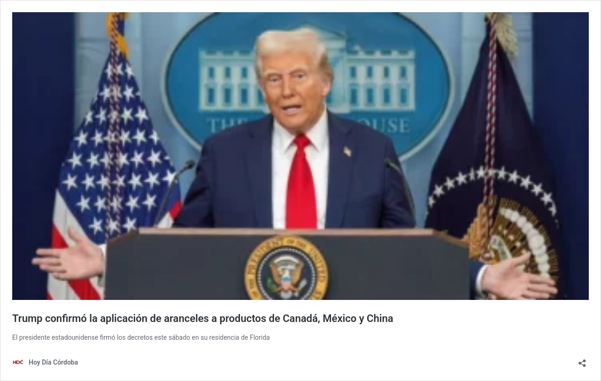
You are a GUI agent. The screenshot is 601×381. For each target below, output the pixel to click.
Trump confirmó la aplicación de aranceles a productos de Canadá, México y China (202, 318)
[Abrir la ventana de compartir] (582, 360)
